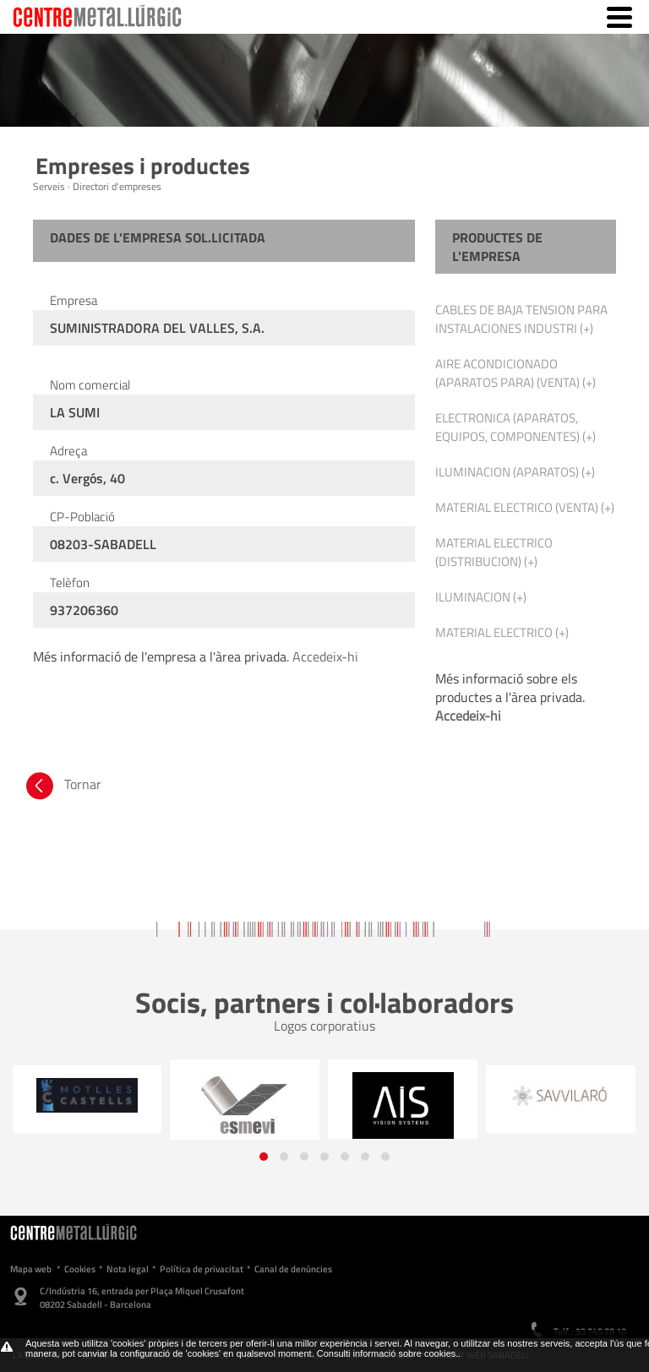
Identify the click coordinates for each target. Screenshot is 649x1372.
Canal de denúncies (293, 1269)
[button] (264, 1156)
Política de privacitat (201, 1269)
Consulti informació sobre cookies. (388, 1353)
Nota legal (127, 1269)
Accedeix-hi (325, 656)
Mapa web (31, 1269)
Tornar (62, 784)
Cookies (79, 1269)
